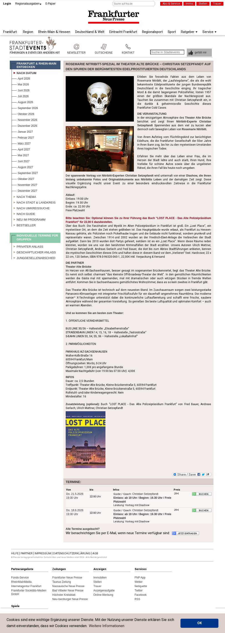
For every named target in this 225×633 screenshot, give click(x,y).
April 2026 (21, 78)
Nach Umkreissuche (31, 207)
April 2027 (21, 149)
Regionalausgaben (27, 3)
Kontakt (128, 47)
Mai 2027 (20, 155)
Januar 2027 (22, 131)
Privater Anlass (27, 246)
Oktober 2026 (23, 113)
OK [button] (199, 623)
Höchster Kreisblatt (63, 594)
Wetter (138, 581)
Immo (189, 3)
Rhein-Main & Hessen (54, 32)
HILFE (15, 553)
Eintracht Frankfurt (123, 32)
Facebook (141, 594)
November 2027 (24, 184)
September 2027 (25, 172)
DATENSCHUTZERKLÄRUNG (72, 553)
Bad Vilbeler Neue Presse (67, 590)
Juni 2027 (21, 161)
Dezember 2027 (24, 190)
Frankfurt (10, 32)
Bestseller (24, 224)
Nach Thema (24, 196)
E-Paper (50, 3)
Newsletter (76, 47)
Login (7, 3)
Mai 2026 (20, 84)
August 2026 (22, 102)
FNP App (140, 577)
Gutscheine (104, 47)
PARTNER (27, 553)
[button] (199, 53)
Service (207, 32)
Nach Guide (23, 213)
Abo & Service (171, 3)
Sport (172, 32)
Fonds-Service (20, 577)
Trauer (217, 3)
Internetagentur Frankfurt (26, 586)
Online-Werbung (103, 594)
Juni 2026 (21, 90)
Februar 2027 (23, 137)
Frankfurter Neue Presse (67, 577)
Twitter (138, 590)
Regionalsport (152, 32)
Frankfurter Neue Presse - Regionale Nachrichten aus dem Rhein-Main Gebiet (113, 17)
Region (28, 32)
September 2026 (25, 107)
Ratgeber (187, 32)
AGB (95, 553)
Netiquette (141, 586)
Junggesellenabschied (33, 257)
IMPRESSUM (43, 553)
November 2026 (24, 119)
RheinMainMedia (21, 581)
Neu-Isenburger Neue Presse (70, 599)
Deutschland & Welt (89, 32)
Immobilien (100, 577)
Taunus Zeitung (61, 581)
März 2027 (21, 143)
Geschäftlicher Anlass (34, 251)
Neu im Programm (28, 219)
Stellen (203, 3)
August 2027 (22, 166)
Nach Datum (24, 72)
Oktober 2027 (23, 178)
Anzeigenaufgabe (104, 590)
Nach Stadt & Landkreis (33, 202)
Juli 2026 (20, 96)
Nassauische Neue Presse (68, 586)
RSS (137, 599)
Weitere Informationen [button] (106, 626)
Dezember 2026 (24, 125)
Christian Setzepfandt (145, 494)
